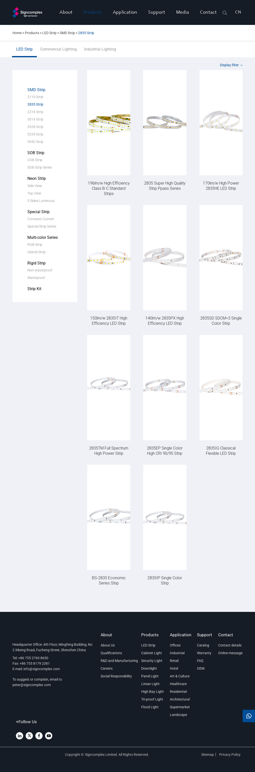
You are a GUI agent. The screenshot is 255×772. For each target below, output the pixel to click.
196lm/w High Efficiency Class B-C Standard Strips (109, 188)
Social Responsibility (116, 676)
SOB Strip (35, 152)
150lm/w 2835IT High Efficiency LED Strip (108, 320)
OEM (200, 668)
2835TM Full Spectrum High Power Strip (108, 450)
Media (182, 12)
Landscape (178, 715)
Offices (175, 645)
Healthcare (178, 684)
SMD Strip (67, 33)
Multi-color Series (42, 237)
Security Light (151, 661)
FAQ (200, 661)
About (66, 12)
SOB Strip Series (39, 167)
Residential (178, 692)
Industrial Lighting (100, 52)
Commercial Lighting (58, 52)
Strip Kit (34, 288)
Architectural (180, 699)
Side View (34, 186)
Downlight (149, 668)
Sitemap (207, 755)
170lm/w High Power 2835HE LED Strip (221, 185)
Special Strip (38, 211)
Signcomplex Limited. (102, 755)
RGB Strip (34, 245)
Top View (34, 193)
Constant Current (40, 219)
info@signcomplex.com (41, 669)
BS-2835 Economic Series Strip (109, 580)
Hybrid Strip (36, 252)
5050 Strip (35, 142)
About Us (108, 645)
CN (238, 12)
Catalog (203, 645)
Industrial (177, 653)
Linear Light (150, 684)
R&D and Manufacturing (118, 661)
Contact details (230, 645)
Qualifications (111, 653)
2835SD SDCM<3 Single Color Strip (221, 320)
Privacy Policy (230, 755)
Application (125, 12)
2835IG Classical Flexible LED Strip (221, 450)
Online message (230, 653)
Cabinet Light (151, 653)
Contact (208, 12)
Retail (174, 661)
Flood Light (150, 707)
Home (17, 33)
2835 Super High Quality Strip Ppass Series (165, 185)
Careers (107, 668)
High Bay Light (152, 692)
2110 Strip (35, 97)
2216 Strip (35, 112)
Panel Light (150, 676)
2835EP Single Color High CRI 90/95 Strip (165, 450)
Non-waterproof (39, 270)
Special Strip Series (41, 226)
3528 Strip (35, 127)
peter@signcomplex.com (31, 685)
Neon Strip (36, 178)
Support (156, 12)
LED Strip (49, 33)
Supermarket (180, 707)
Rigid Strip (36, 263)
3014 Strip (35, 119)
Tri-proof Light (152, 699)
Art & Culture (180, 676)
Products (92, 12)
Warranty (204, 653)
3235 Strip (35, 134)
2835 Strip (86, 33)
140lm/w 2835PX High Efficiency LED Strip (164, 320)
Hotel (174, 668)
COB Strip (34, 160)
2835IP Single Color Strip (164, 580)
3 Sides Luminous (41, 201)
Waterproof (36, 278)
